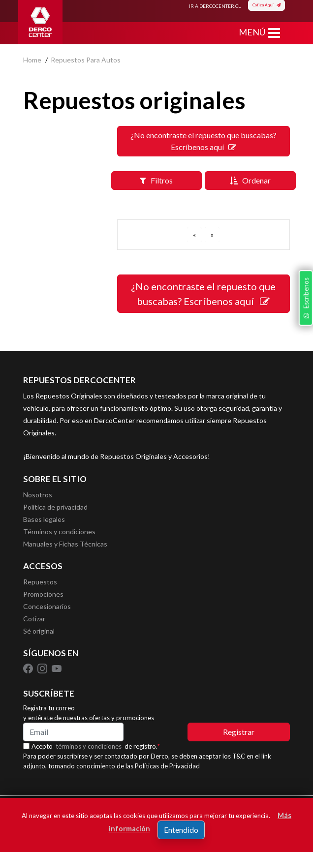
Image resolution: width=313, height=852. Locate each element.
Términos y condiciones (59, 531)
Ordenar (250, 180)
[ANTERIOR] (194, 234)
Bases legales (44, 519)
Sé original (39, 631)
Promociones (43, 594)
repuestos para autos (86, 60)
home (32, 60)
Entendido (181, 829)
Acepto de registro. (95, 746)
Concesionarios (47, 606)
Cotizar (34, 618)
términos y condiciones (89, 746)
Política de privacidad (55, 507)
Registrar (238, 731)
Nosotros (37, 494)
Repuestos (40, 582)
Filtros (156, 180)
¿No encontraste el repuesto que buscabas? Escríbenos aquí (203, 141)
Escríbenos (306, 297)
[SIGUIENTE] (212, 234)
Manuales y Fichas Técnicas (65, 544)
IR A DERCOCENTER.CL (215, 6)
